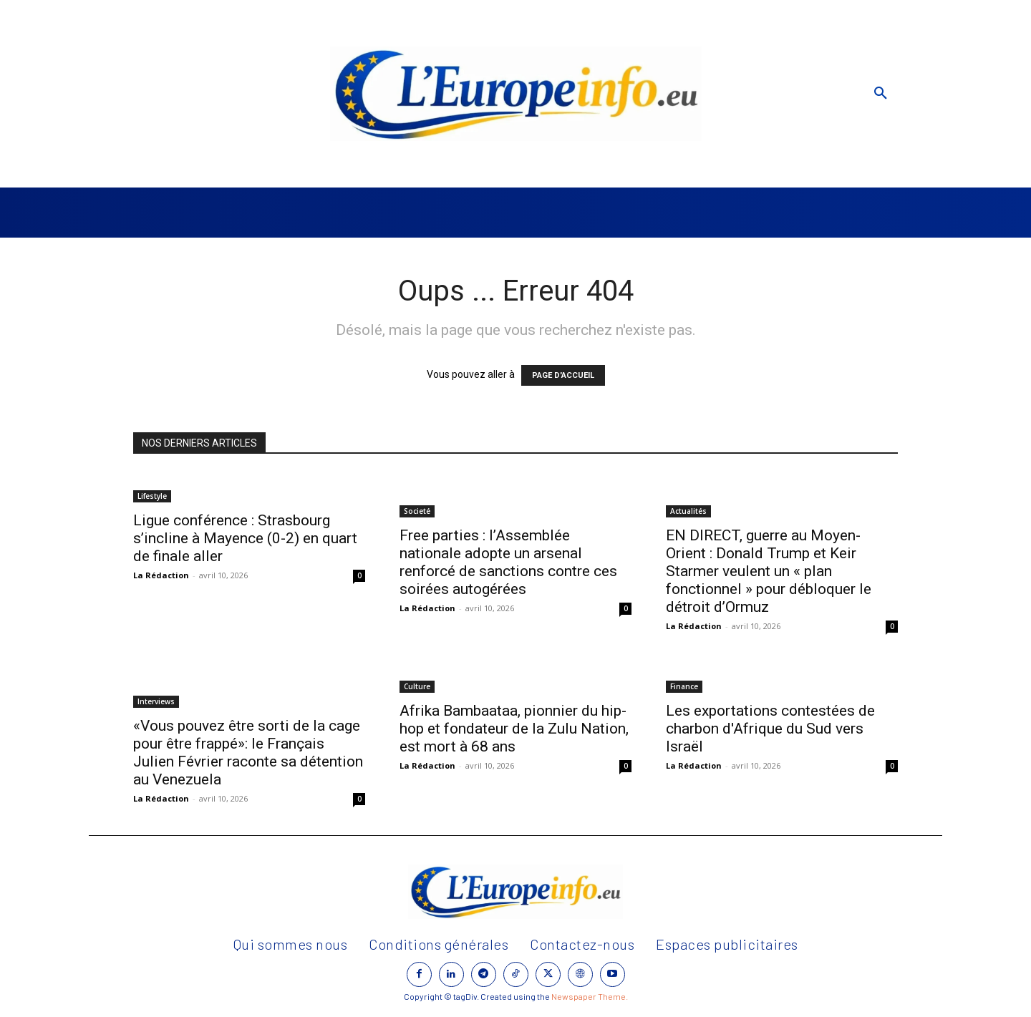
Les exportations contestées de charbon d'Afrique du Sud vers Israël (770, 728)
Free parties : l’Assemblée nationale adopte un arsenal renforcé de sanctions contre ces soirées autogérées (508, 562)
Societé (417, 511)
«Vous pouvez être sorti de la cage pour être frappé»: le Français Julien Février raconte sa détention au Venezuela (248, 752)
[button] (880, 94)
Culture (417, 686)
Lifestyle (152, 496)
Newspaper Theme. (589, 996)
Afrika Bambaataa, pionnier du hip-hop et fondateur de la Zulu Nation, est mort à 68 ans (514, 728)
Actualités (688, 511)
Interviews (156, 701)
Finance (684, 686)
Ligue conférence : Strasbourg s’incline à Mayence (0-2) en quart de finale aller (245, 538)
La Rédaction (161, 575)
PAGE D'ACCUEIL (563, 375)
